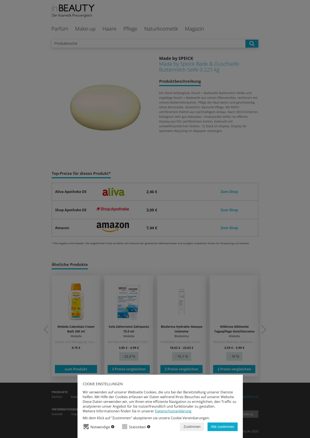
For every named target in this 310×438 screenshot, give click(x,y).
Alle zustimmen (222, 427)
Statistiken (136, 426)
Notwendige (99, 426)
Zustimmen (191, 427)
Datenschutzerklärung (173, 411)
